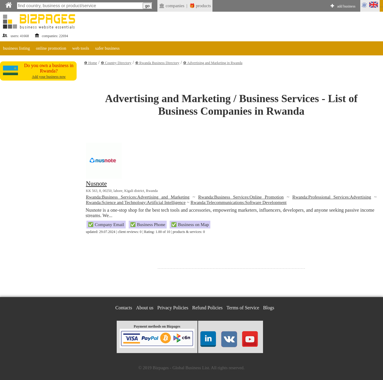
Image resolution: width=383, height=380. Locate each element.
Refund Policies (207, 307)
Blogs (268, 307)
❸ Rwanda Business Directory (157, 63)
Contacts (123, 307)
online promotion (51, 48)
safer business (107, 48)
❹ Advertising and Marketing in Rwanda (212, 63)
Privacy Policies (173, 307)
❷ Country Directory (116, 63)
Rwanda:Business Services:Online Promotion (241, 197)
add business (346, 6)
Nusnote (96, 183)
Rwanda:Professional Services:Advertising (331, 197)
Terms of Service (243, 307)
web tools (80, 48)
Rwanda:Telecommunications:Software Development (239, 202)
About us (144, 307)
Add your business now (49, 77)
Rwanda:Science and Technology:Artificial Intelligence (136, 202)
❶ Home (90, 63)
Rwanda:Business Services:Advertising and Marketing (137, 197)
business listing (16, 48)
